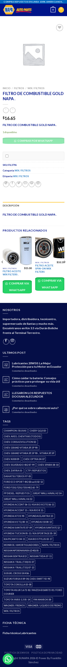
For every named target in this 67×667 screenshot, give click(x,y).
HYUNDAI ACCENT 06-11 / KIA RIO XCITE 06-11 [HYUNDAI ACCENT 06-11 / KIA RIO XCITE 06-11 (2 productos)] (29, 504)
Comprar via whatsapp (18, 287)
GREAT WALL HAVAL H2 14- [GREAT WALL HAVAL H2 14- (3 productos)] (47, 493)
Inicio (7, 88)
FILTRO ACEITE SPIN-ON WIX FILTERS (44, 268)
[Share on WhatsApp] (6, 184)
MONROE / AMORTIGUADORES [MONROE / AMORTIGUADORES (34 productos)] (21, 545)
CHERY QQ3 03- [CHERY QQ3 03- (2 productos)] (38, 430)
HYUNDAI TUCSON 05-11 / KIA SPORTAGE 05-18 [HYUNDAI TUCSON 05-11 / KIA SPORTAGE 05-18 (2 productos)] (30, 533)
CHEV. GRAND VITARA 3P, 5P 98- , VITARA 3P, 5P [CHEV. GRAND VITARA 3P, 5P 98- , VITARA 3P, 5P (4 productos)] (29, 453)
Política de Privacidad (46, 652)
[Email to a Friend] (25, 184)
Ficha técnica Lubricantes (19, 633)
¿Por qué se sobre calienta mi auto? (35, 408)
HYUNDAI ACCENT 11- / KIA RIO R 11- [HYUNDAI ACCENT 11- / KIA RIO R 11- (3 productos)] (24, 510)
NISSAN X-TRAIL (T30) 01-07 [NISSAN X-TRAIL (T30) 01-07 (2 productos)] (19, 562)
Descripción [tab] (11, 205)
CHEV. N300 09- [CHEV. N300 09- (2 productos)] (12, 459)
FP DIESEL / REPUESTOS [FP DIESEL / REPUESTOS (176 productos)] (17, 493)
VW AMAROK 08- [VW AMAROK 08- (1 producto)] (42, 599)
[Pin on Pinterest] (32, 184)
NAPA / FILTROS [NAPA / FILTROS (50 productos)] (50, 545)
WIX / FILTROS (36, 88)
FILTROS (19, 88)
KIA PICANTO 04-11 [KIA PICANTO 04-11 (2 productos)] (14, 539)
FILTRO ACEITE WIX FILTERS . (12, 273)
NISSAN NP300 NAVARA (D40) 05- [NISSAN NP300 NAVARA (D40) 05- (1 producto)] (21, 550)
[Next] (64, 269)
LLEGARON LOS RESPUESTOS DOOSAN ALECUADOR (32, 394)
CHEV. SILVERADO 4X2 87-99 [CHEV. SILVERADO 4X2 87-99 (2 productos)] (19, 464)
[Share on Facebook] (12, 184)
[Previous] (2, 269)
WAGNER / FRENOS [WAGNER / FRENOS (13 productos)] (14, 605)
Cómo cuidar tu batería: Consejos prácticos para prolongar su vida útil (36, 379)
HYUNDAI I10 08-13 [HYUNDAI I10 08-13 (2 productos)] (41, 521)
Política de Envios (16, 652)
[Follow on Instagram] (12, 342)
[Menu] (61, 10)
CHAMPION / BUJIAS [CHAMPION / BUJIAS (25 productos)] (15, 430)
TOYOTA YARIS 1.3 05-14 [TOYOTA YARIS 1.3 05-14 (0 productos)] (17, 599)
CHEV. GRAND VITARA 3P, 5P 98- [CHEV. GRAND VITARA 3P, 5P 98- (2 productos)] (21, 447)
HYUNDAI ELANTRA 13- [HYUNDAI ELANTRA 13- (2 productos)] (41, 516)
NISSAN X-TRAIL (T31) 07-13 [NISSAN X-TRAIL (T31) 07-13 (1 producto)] (19, 567)
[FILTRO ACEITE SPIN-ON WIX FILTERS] (49, 247)
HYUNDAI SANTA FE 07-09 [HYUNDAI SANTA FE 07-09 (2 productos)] (18, 527)
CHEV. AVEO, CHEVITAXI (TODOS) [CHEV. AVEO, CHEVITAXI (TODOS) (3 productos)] (22, 436)
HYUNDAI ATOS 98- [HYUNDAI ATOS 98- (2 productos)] (14, 516)
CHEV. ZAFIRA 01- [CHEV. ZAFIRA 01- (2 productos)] (13, 470)
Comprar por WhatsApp (35, 140)
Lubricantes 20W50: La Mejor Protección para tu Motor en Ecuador (36, 364)
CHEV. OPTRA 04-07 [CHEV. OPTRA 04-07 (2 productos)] (34, 459)
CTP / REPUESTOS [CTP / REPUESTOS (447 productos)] (36, 470)
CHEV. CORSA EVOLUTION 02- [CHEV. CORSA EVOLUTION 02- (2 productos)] (20, 441)
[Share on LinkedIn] (38, 184)
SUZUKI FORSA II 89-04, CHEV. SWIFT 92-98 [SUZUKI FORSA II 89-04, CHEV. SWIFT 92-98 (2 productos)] (27, 578)
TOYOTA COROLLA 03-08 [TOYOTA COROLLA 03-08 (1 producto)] (17, 584)
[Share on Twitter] (19, 184)
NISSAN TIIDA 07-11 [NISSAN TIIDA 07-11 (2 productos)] (41, 556)
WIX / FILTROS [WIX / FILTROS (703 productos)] (12, 611)
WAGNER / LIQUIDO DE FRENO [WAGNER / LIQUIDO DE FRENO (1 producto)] (44, 605)
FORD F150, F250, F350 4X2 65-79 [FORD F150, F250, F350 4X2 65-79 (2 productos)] (21, 487)
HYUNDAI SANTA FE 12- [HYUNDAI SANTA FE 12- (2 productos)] (48, 527)
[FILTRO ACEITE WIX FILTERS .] (17, 250)
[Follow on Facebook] (6, 342)
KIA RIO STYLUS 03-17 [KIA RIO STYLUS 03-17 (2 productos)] (40, 539)
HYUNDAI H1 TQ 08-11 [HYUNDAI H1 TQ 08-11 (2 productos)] (16, 521)
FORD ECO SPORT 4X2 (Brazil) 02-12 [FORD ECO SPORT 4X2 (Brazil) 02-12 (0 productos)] (23, 481)
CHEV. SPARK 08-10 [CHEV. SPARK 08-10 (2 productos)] (48, 464)
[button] (35, 141)
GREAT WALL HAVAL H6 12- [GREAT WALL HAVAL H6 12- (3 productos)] (18, 499)
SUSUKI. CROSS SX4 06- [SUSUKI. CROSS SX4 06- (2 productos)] (16, 573)
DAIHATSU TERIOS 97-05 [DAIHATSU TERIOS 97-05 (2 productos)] (17, 476)
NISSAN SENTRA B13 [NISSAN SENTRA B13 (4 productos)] (15, 556)
